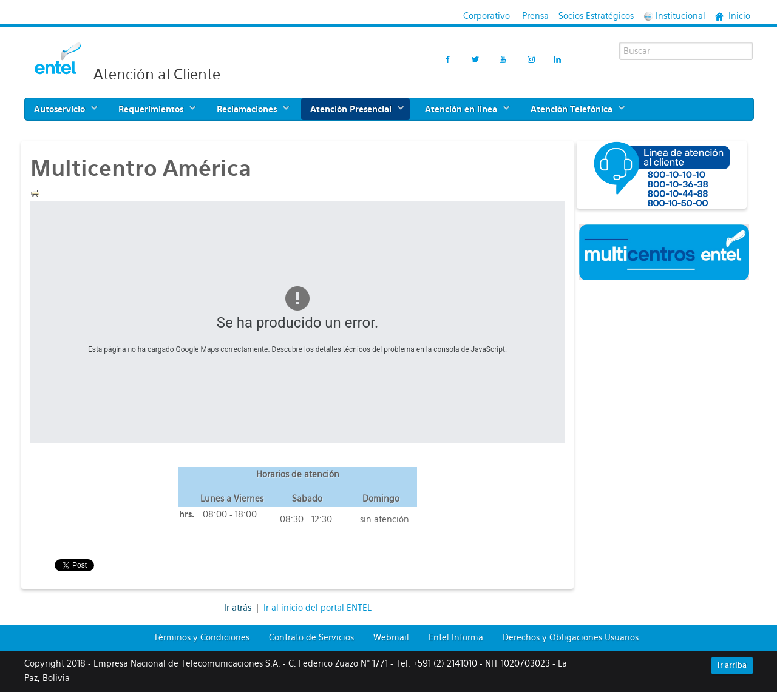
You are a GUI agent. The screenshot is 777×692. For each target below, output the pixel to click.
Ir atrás (239, 608)
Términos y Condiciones (201, 637)
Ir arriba (732, 665)
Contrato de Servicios (311, 637)
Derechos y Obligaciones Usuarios (571, 637)
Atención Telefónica (571, 109)
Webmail (391, 637)
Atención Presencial (351, 109)
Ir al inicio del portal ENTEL (317, 608)
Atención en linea (461, 109)
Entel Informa (456, 637)
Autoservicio (59, 109)
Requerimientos (150, 109)
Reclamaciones (247, 109)
